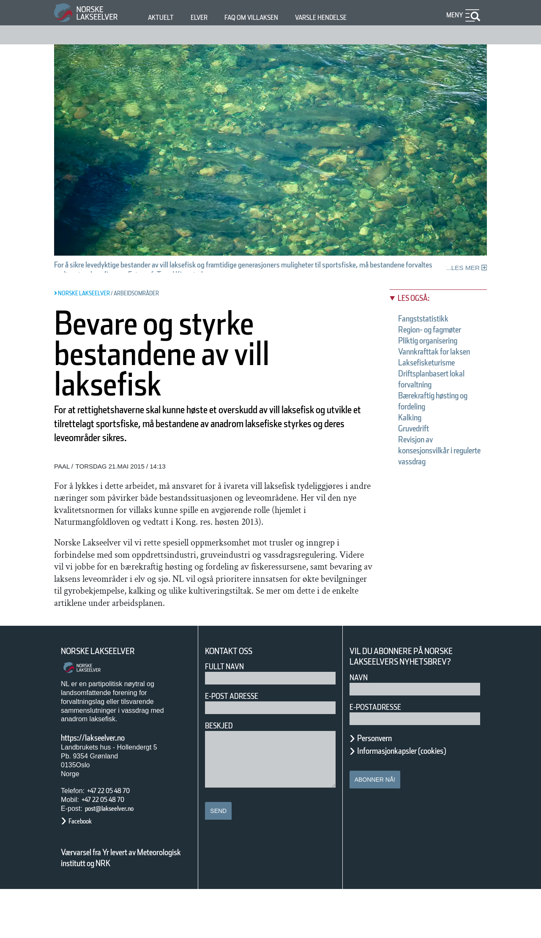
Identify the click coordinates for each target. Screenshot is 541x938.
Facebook (84, 869)
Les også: (418, 298)
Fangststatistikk (431, 319)
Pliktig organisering (438, 351)
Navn (360, 725)
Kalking (413, 439)
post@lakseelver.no (118, 857)
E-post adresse (237, 744)
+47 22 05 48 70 (116, 839)
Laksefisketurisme (436, 384)
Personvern (380, 786)
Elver (204, 18)
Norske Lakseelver (105, 699)
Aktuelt (162, 18)
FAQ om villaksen (264, 18)
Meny (453, 15)
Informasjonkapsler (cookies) (418, 799)
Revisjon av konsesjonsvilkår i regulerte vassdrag (438, 472)
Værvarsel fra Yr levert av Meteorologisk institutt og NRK (125, 906)
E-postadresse (381, 755)
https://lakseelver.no (104, 786)
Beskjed (221, 774)
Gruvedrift (419, 450)
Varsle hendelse (346, 18)
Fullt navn (228, 715)
